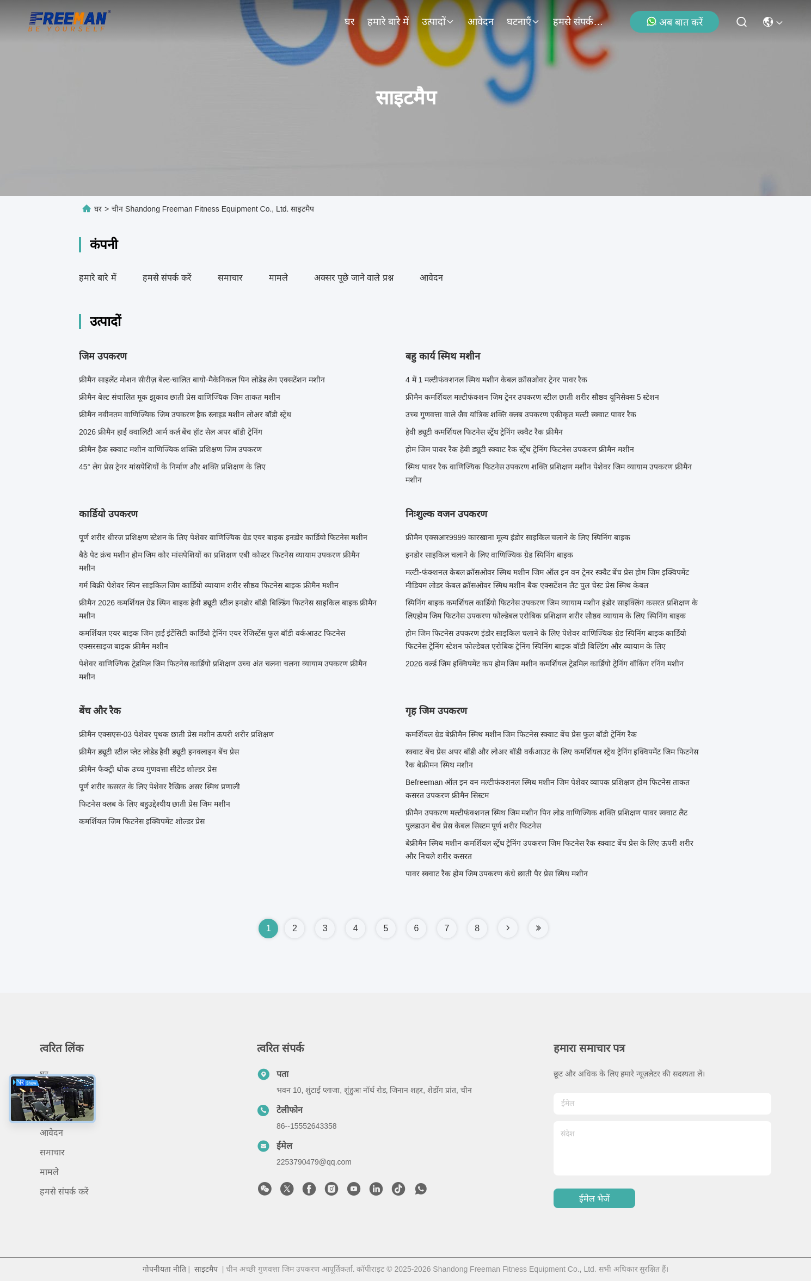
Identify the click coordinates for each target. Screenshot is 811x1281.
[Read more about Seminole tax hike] (508, 928)
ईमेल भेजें (594, 1198)
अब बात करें (674, 22)
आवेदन (481, 21)
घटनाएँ (523, 21)
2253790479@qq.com (314, 1162)
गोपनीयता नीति (164, 1269)
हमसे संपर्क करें (579, 21)
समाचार (230, 277)
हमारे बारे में (388, 21)
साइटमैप (206, 1269)
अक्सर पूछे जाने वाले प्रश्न (354, 277)
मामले (278, 277)
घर (349, 21)
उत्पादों (438, 21)
